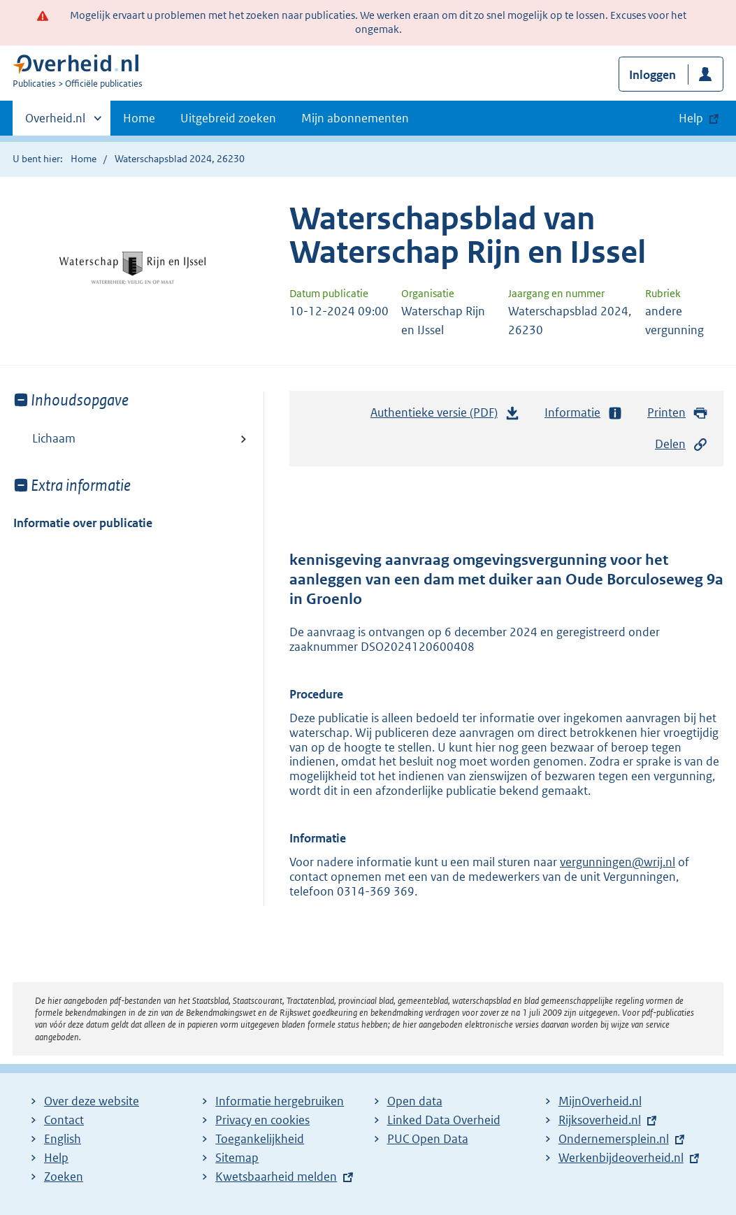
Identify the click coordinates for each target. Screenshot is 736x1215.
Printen (677, 413)
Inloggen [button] (652, 74)
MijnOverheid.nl (600, 1101)
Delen (681, 444)
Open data (414, 1101)
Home (139, 118)
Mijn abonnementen (355, 118)
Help (56, 1157)
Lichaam (53, 438)
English (62, 1138)
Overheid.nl (55, 122)
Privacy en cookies (262, 1120)
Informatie (583, 413)
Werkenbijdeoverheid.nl (621, 1157)
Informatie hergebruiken (279, 1101)
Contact (64, 1120)
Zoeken (63, 1176)
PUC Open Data (427, 1138)
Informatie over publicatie (82, 523)
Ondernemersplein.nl (613, 1138)
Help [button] (691, 118)
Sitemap (237, 1157)
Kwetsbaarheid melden (276, 1176)
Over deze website (91, 1101)
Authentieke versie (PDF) (445, 416)
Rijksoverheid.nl (599, 1120)
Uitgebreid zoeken (228, 118)
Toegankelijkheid (259, 1138)
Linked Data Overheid (443, 1120)
